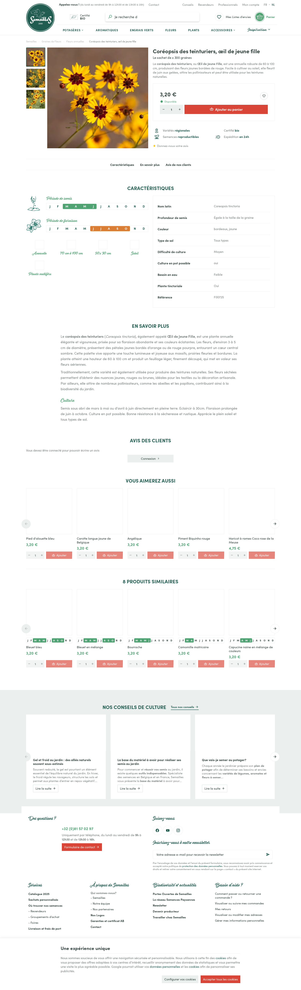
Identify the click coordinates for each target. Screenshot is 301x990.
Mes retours (223, 909)
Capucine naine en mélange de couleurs (251, 649)
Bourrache (134, 647)
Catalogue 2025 (39, 894)
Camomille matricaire (193, 647)
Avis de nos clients (178, 164)
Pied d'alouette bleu (40, 538)
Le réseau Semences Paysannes (174, 899)
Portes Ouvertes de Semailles (172, 894)
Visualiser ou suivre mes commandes (239, 903)
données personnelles (165, 967)
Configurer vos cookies (180, 979)
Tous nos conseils (182, 707)
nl (273, 5)
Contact (96, 927)
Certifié (231, 130)
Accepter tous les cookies (220, 979)
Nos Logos (97, 915)
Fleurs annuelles (75, 41)
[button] (223, 30)
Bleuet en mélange (90, 647)
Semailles (31, 41)
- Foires (33, 922)
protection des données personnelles (202, 866)
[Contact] (153, 4)
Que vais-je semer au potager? (224, 760)
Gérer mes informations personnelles (239, 920)
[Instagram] (178, 830)
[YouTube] (167, 830)
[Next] (275, 524)
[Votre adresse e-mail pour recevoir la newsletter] (213, 854)
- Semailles (98, 898)
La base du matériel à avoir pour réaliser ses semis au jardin (149, 761)
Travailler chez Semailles (169, 917)
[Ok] (268, 854)
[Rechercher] (110, 16)
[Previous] (26, 524)
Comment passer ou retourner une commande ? (238, 895)
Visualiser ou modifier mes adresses (238, 915)
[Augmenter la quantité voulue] (179, 109)
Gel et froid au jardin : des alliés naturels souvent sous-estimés (62, 761)
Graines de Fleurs (51, 41)
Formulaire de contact (81, 847)
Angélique (134, 538)
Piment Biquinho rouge (194, 538)
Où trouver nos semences (45, 905)
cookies (221, 958)
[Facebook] (157, 830)
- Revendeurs (37, 911)
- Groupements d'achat (43, 917)
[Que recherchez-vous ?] (152, 16)
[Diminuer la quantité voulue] (163, 109)
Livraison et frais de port (44, 928)
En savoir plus (150, 164)
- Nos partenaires (102, 909)
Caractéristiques (122, 164)
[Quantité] (171, 109)
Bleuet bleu (34, 647)
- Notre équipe (100, 903)
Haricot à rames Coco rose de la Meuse (251, 540)
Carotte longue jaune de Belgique (94, 540)
